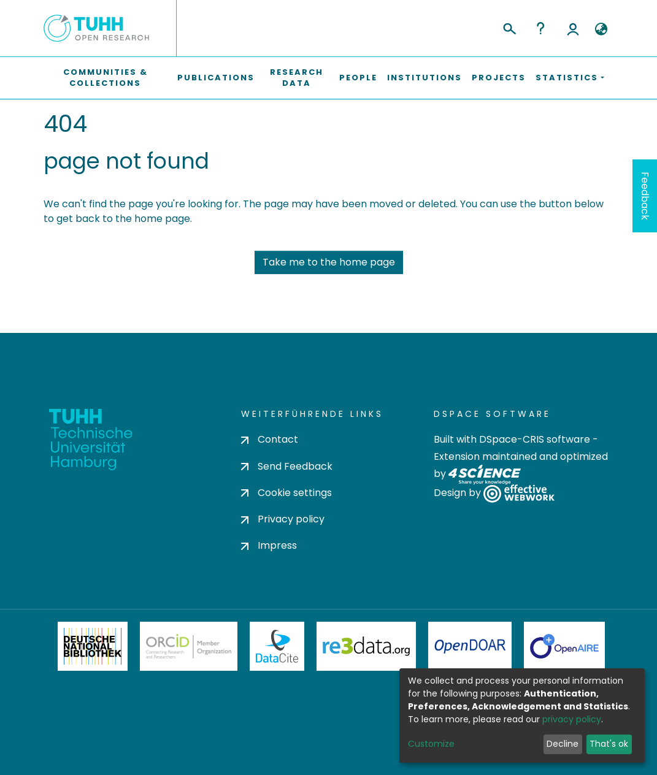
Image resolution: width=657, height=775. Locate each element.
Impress (269, 545)
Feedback (645, 196)
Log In (573, 28)
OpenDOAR (469, 646)
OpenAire (564, 646)
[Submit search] (509, 27)
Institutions (424, 77)
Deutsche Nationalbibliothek (92, 646)
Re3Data (366, 646)
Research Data (296, 77)
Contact (269, 439)
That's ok (609, 744)
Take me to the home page (329, 262)
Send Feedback (286, 466)
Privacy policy (283, 519)
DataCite (277, 646)
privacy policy (571, 719)
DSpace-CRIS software (534, 439)
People (358, 77)
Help (540, 28)
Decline (562, 744)
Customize (431, 744)
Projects (499, 77)
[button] (601, 29)
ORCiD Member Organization (189, 646)
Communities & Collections (105, 77)
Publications (216, 77)
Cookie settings (286, 493)
